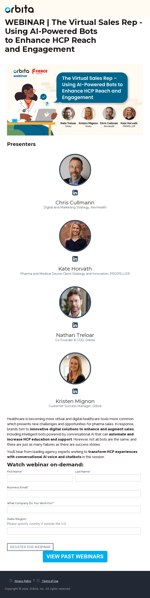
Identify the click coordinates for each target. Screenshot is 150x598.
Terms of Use (49, 581)
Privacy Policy (22, 581)
